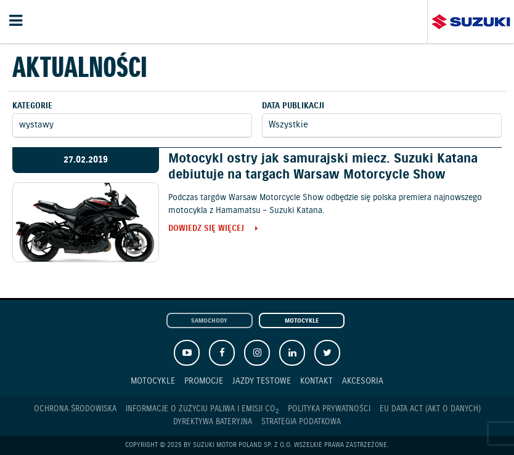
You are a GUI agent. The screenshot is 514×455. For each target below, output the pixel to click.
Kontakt (316, 381)
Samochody (209, 321)
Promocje (203, 381)
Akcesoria (362, 381)
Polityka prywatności (329, 409)
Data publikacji (293, 106)
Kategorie (32, 106)
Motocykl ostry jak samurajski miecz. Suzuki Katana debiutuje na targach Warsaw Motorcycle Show (323, 166)
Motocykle (302, 321)
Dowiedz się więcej (206, 229)
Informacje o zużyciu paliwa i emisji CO (202, 409)
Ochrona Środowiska (75, 409)
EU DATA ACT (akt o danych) (430, 409)
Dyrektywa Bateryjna (212, 422)
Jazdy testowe (261, 381)
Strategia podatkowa (301, 422)
